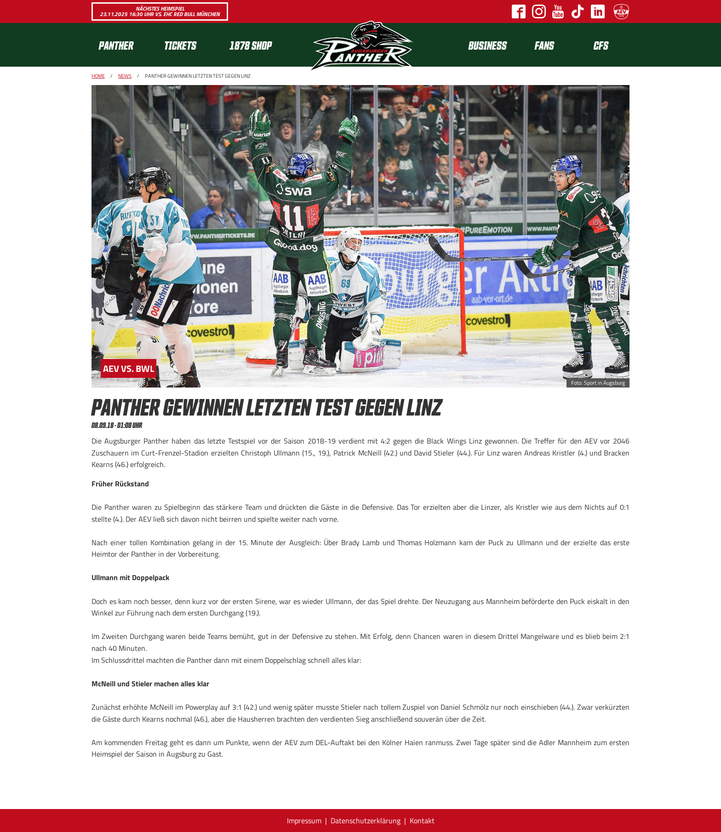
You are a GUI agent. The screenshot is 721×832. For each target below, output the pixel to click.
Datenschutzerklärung (366, 820)
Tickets (180, 44)
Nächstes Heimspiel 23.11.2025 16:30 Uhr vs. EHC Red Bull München (160, 11)
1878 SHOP (250, 44)
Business (488, 44)
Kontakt (422, 820)
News (125, 76)
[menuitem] (124, 45)
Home (98, 76)
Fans (544, 44)
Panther (116, 44)
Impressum (304, 820)
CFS (601, 44)
